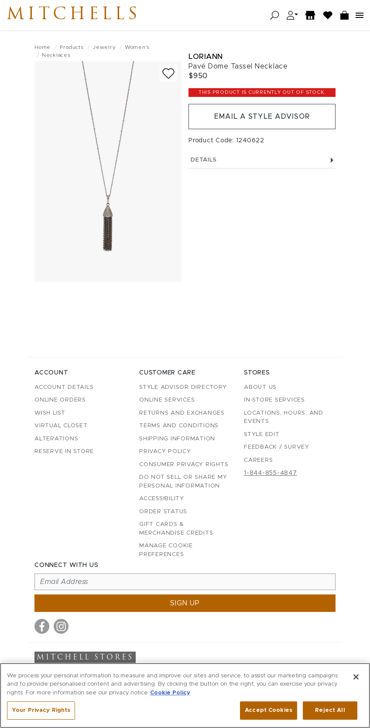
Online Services (167, 400)
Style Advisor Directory (182, 387)
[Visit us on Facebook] (41, 626)
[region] (185, 695)
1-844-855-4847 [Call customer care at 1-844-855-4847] (270, 473)
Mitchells (74, 15)
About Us (260, 387)
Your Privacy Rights (41, 710)
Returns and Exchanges (182, 413)
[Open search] (274, 15)
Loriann (205, 56)
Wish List (49, 413)
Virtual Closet (61, 426)
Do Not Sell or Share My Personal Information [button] (183, 481)
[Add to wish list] (168, 73)
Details (262, 160)
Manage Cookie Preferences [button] (166, 550)
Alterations (56, 439)
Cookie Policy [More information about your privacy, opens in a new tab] (170, 693)
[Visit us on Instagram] (61, 626)
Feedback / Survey (276, 447)
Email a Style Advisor (262, 116)
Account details (63, 387)
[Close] (356, 677)
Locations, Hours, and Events (283, 417)
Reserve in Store (64, 451)
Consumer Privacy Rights (183, 464)
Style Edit (262, 434)
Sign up (185, 603)
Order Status (163, 512)
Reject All (330, 710)
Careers (258, 460)
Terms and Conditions (179, 426)
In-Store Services (274, 400)
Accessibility (161, 498)
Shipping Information (177, 439)
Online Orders (60, 400)
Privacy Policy (165, 451)
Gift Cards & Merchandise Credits (176, 529)
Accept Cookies (268, 710)
